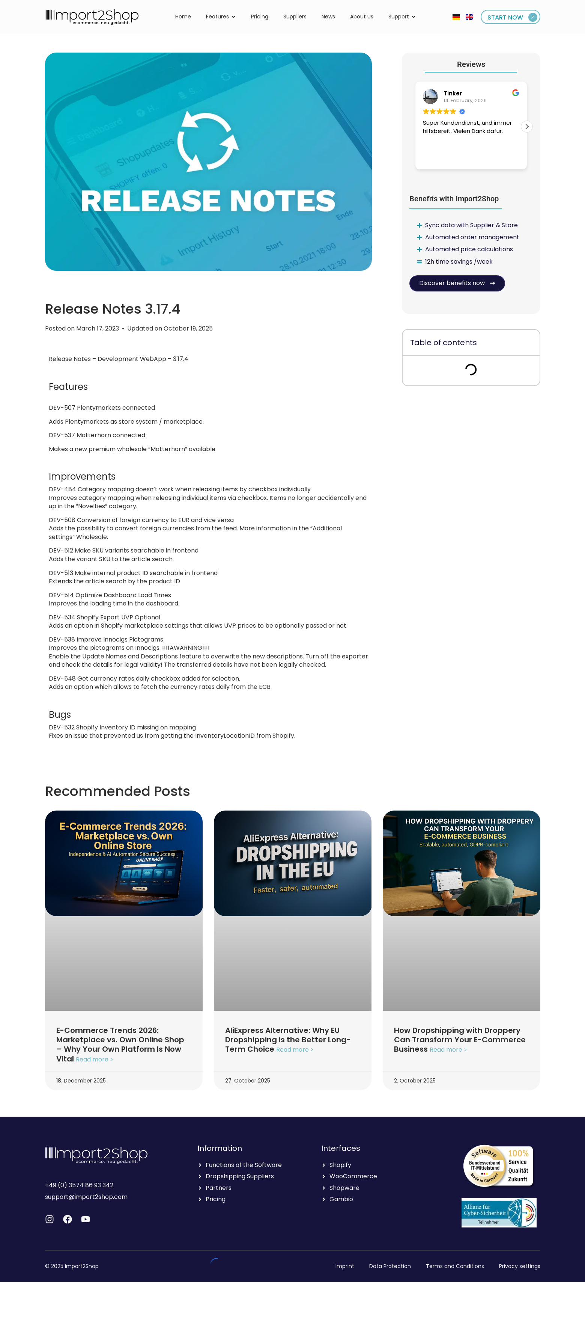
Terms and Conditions (455, 1266)
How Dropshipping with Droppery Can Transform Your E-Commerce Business (460, 1040)
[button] (526, 126)
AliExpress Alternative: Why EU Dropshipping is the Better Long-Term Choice (287, 1040)
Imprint (344, 1266)
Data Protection (390, 1266)
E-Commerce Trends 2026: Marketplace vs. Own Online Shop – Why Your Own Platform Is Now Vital (120, 1044)
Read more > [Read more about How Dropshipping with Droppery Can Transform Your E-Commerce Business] (448, 1050)
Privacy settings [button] (519, 1266)
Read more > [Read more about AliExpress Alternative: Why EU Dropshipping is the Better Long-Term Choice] (295, 1050)
